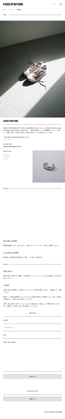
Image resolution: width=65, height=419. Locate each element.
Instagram (6, 157)
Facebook (6, 155)
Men (4, 10)
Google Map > (7, 139)
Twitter (5, 159)
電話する (32, 399)
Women (11, 10)
